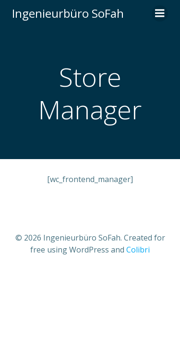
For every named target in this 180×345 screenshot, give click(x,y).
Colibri (138, 249)
